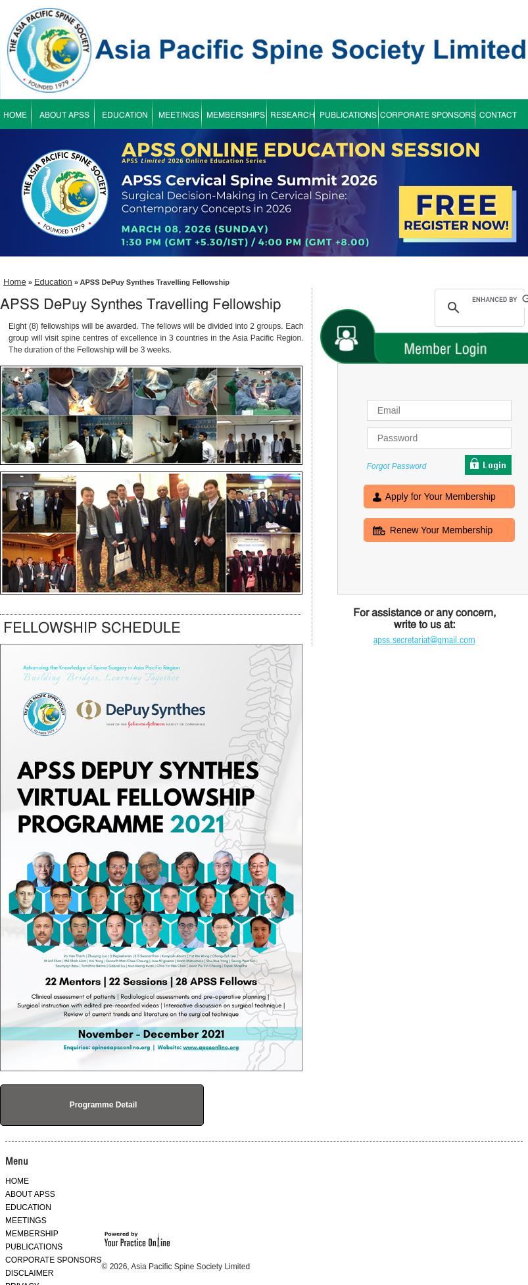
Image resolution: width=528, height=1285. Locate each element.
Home (14, 282)
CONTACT (498, 116)
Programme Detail (103, 1104)
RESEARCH (292, 116)
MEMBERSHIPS (235, 116)
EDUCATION (125, 116)
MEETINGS (178, 116)
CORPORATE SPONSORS (428, 116)
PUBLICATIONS (348, 116)
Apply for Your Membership (440, 497)
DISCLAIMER (29, 1273)
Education (53, 282)
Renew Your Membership (441, 531)
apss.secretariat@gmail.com (424, 640)
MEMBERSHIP (32, 1233)
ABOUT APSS (64, 116)
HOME (17, 1181)
